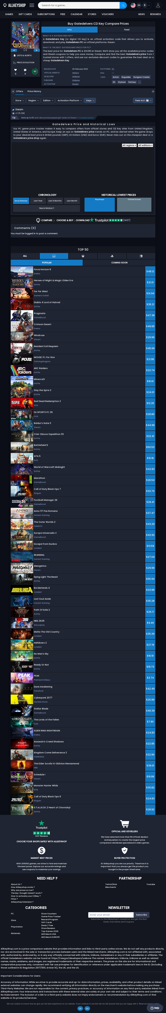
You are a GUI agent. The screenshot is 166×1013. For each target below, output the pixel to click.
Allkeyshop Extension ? (22, 902)
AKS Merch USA (48, 934)
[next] (37, 50)
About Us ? (16, 884)
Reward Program (49, 919)
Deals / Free (47, 925)
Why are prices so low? (22, 890)
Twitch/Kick (111, 884)
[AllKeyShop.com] (14, 5)
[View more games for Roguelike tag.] (126, 78)
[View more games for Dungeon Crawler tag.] (141, 78)
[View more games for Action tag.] (116, 78)
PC (12, 914)
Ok (80, 1008)
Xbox (13, 920)
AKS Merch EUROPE (50, 937)
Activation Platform (68, 100)
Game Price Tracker (51, 917)
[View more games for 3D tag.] (114, 83)
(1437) (110, 220)
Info (69, 29)
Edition (46, 100)
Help (154, 1008)
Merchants (110, 887)
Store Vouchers (48, 914)
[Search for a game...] (82, 5)
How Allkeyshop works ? (23, 887)
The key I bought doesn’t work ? (26, 893)
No (87, 1008)
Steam (75, 84)
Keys (88, 100)
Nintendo (15, 933)
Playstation (17, 927)
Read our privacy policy (149, 1004)
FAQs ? (14, 899)
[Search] (123, 5)
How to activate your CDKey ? (26, 896)
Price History (32, 91)
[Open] (31, 5)
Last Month (72, 201)
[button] (158, 5)
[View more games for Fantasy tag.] (132, 83)
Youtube (151, 884)
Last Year (38, 201)
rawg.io (75, 72)
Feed (126, 29)
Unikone (76, 76)
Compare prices (86, 118)
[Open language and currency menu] (140, 5)
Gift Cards (46, 922)
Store (18, 100)
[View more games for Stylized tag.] (122, 83)
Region (32, 100)
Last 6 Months (55, 201)
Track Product (46, 208)
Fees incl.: (142, 100)
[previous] (14, 50)
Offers (17, 91)
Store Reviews (48, 928)
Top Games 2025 (49, 931)
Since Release (21, 201)
